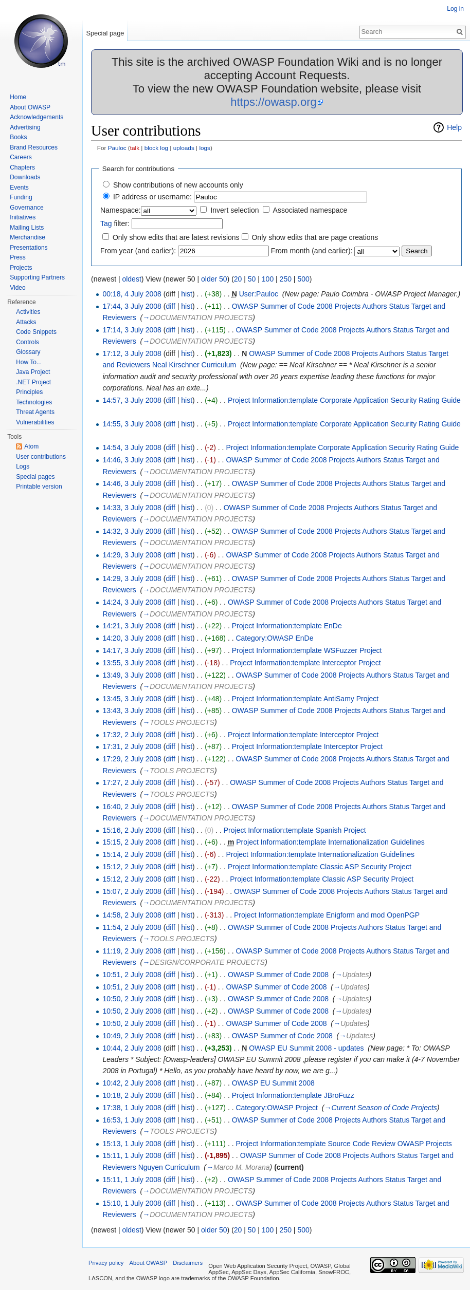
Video (17, 287)
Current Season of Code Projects (384, 1108)
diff (170, 306)
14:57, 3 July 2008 (131, 400)
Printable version (39, 486)
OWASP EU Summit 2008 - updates (306, 1048)
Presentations (28, 247)
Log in (455, 8)
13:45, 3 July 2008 (131, 699)
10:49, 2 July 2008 (131, 1036)
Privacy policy (105, 1263)
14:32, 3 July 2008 (131, 531)
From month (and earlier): (312, 251)
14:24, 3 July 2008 (131, 602)
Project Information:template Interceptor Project (305, 663)
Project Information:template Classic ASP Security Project (319, 867)
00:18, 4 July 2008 (131, 294)
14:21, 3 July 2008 (131, 626)
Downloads (25, 177)
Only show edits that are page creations (314, 237)
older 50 (214, 279)
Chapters (22, 167)
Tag (106, 223)
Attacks (26, 322)
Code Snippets (36, 331)
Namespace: (120, 210)
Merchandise (27, 237)
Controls (27, 342)
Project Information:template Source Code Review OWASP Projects (343, 1143)
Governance (26, 207)
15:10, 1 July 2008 (131, 1203)
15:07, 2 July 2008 (131, 891)
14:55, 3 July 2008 (131, 424)
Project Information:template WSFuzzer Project (307, 650)
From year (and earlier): (138, 251)
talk (134, 147)
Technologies (34, 402)
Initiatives (22, 217)
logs (204, 147)
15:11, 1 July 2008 (131, 1155)
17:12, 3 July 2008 (131, 353)
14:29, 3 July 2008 (131, 555)
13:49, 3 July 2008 (131, 675)
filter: (115, 223)
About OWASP (30, 107)
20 (238, 279)
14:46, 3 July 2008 (131, 460)
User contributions (41, 456)
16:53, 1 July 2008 (131, 1120)
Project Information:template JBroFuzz (293, 1095)
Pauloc (117, 147)
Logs (22, 466)
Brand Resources (34, 147)
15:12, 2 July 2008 (131, 867)
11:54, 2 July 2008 (131, 927)
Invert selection (234, 210)
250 (286, 279)
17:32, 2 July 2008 (131, 735)
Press (18, 257)
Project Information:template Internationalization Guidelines (330, 842)
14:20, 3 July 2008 (131, 638)
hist (186, 294)
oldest (131, 279)
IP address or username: (152, 197)
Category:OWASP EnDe (274, 638)
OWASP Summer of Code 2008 (278, 974)
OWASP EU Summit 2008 (273, 1083)
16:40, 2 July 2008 (131, 806)
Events (19, 187)
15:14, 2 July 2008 (131, 854)
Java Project (33, 372)
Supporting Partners (37, 277)
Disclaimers (188, 1263)
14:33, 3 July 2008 (131, 507)
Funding (21, 197)
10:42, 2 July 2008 (131, 1083)
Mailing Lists (27, 227)
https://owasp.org (273, 102)
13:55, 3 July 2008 (131, 663)
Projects (21, 267)
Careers (21, 157)
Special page (105, 33)
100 (268, 279)
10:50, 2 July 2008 (131, 999)
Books (18, 137)
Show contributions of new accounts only (178, 185)
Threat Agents (35, 412)
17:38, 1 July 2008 (131, 1108)
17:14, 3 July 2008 (131, 330)
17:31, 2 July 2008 (131, 746)
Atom (31, 446)
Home (18, 97)
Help (454, 127)
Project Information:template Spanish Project (295, 830)
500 (303, 279)
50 (252, 279)
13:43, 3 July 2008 (131, 710)
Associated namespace (310, 210)
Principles (29, 392)
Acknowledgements (36, 117)
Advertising (25, 127)
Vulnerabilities (35, 422)
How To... (29, 362)
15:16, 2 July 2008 (131, 830)
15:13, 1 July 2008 (131, 1143)
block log (156, 147)
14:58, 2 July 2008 (131, 915)
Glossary (28, 352)
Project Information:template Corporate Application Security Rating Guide (344, 400)
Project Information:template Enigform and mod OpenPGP (327, 915)
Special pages (35, 476)
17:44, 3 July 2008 (131, 306)
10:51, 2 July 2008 (131, 974)
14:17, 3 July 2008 (131, 650)
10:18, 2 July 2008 (131, 1095)
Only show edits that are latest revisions (176, 237)
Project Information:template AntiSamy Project (305, 699)
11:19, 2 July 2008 (131, 951)
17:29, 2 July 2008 (131, 759)
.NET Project (33, 382)
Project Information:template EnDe (287, 626)
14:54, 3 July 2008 (131, 447)
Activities (28, 311)
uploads (183, 147)
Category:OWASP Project (277, 1108)
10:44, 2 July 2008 (131, 1048)
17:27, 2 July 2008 (131, 782)
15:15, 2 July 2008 (131, 842)
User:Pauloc (258, 294)
